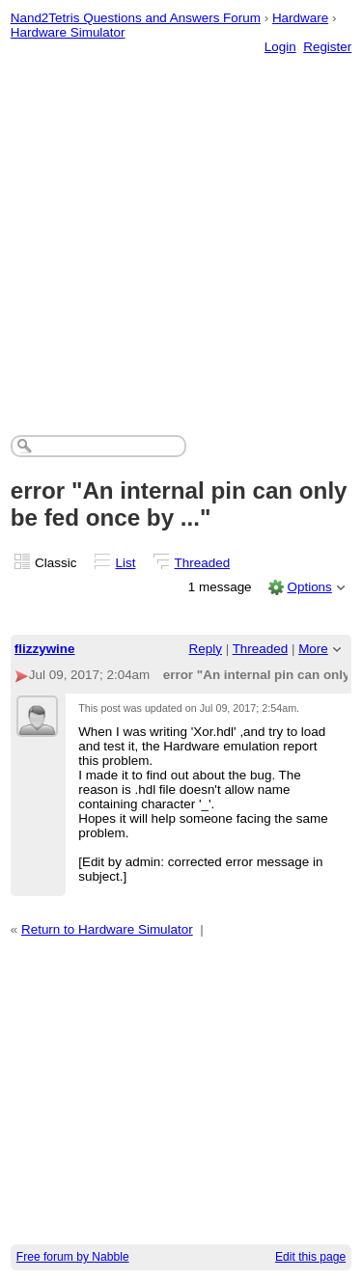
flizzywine (44, 648)
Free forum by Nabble (72, 1257)
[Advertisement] (181, 225)
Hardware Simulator (68, 32)
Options (309, 587)
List (126, 563)
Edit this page (310, 1257)
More (313, 648)
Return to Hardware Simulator (107, 929)
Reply (205, 648)
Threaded (203, 563)
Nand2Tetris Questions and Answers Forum (136, 18)
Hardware (300, 18)
